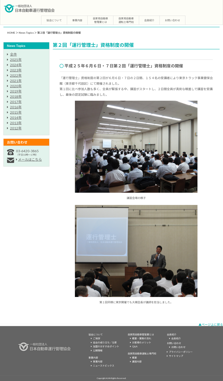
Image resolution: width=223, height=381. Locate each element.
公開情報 (97, 350)
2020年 (16, 86)
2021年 (16, 81)
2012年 (16, 128)
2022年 (16, 75)
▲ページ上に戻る (210, 324)
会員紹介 (149, 20)
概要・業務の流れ (141, 338)
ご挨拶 (96, 338)
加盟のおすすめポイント (106, 346)
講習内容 (137, 361)
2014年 (16, 117)
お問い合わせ (172, 20)
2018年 (16, 96)
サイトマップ (176, 355)
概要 (134, 357)
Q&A (135, 346)
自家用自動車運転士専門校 (126, 20)
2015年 (16, 112)
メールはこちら (30, 159)
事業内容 (77, 20)
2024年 (16, 65)
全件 (13, 54)
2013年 (16, 123)
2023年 (16, 70)
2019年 (16, 91)
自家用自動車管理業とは (100, 20)
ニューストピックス (103, 365)
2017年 (16, 102)
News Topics (26, 32)
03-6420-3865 (27, 152)
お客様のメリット (141, 342)
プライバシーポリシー (181, 351)
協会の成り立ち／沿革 (105, 342)
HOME (11, 32)
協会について (54, 20)
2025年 (16, 59)
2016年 (16, 107)
